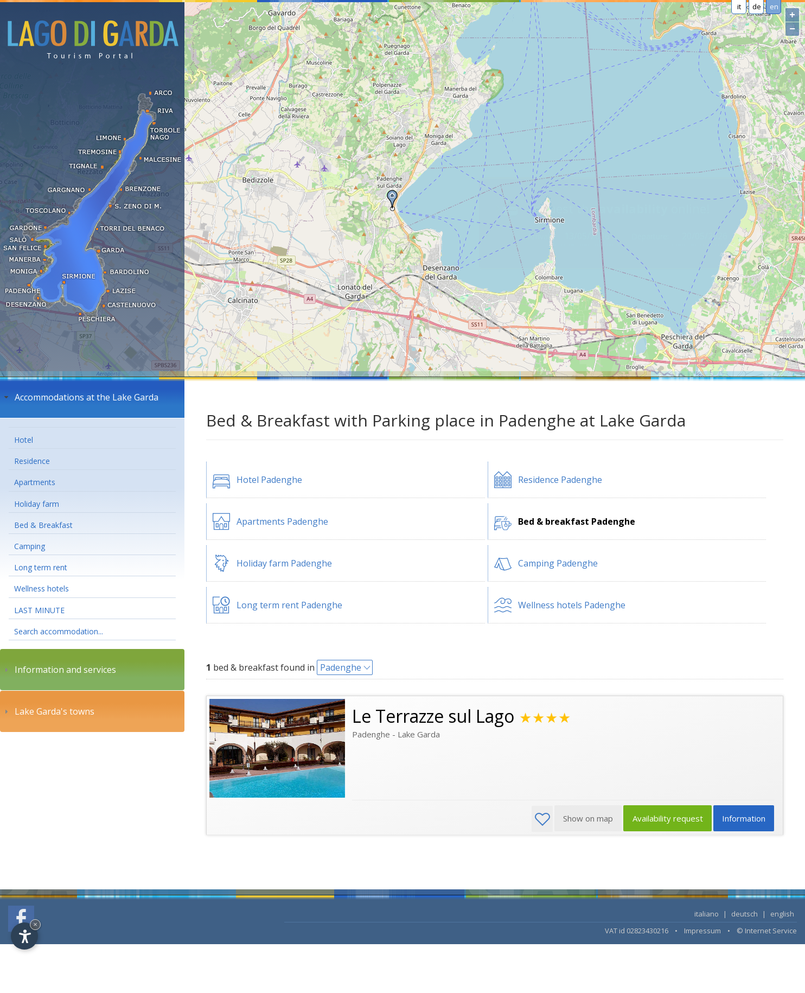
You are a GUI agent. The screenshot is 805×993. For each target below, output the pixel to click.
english (782, 914)
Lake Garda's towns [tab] (48, 711)
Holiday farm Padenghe (284, 563)
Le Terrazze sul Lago (433, 716)
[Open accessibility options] (24, 936)
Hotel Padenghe (269, 480)
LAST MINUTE (39, 610)
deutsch (744, 914)
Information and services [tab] (59, 670)
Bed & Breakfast (43, 525)
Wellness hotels (41, 588)
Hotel (23, 440)
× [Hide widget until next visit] (35, 924)
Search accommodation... (58, 631)
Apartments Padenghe (282, 521)
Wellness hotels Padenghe (571, 605)
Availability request (666, 818)
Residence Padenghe (560, 480)
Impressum (702, 930)
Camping (29, 546)
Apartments (34, 482)
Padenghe (340, 667)
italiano (706, 914)
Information (743, 818)
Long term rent (40, 567)
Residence (32, 461)
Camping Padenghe (558, 563)
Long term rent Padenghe (289, 605)
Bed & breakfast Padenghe (576, 521)
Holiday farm (36, 504)
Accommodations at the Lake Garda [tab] (80, 397)
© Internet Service (767, 930)
